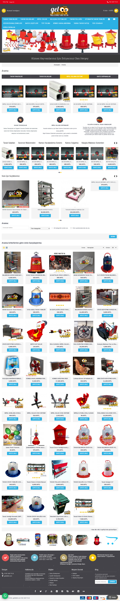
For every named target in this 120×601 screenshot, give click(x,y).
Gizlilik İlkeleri (53, 580)
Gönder (112, 581)
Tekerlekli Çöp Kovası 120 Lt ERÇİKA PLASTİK (60, 516)
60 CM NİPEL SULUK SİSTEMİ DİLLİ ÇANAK (83, 161)
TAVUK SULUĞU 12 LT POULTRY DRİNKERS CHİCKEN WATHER (84, 482)
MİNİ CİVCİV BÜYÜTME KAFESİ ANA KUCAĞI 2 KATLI (107, 378)
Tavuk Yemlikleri (16, 76)
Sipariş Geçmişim (77, 578)
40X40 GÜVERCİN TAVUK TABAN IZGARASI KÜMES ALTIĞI (84, 275)
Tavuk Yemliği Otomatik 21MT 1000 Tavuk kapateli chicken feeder (12, 516)
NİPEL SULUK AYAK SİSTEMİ (36, 413)
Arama (64, 65)
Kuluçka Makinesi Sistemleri (93, 143)
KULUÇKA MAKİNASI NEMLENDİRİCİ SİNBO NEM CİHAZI (12, 378)
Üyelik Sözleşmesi (54, 576)
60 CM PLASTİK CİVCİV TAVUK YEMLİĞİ (60, 309)
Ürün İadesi (75, 575)
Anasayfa (57, 65)
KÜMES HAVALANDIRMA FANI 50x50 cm (36, 378)
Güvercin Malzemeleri (26, 143)
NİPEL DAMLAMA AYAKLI (12, 413)
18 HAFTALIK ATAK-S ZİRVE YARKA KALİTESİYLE (60, 275)
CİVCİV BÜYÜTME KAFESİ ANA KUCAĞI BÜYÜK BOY (107, 309)
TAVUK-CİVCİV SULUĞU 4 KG (36, 516)
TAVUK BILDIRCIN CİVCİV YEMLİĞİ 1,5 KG (107, 447)
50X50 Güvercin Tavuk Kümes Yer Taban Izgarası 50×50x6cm (15, 209)
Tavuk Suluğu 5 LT (107, 482)
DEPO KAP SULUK (36, 344)
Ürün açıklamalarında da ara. (80, 228)
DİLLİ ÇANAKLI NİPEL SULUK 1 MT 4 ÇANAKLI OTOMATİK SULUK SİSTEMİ (60, 344)
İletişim (51, 583)
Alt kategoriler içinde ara (60, 228)
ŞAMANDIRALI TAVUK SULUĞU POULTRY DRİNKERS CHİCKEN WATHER (36, 447)
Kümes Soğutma (71, 143)
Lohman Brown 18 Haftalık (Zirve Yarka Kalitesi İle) (84, 378)
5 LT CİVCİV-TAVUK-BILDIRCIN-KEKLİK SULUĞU (107, 275)
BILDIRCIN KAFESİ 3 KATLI (83, 309)
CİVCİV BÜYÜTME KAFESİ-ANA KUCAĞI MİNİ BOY (12, 344)
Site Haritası (52, 585)
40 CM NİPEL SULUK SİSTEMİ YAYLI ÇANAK (107, 104)
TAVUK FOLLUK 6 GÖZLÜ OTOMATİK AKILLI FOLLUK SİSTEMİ (60, 482)
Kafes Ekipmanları (104, 76)
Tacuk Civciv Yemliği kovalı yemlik (60, 447)
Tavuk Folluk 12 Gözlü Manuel (36, 482)
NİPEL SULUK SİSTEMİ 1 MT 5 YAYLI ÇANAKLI (104, 182)
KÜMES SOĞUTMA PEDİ (60, 378)
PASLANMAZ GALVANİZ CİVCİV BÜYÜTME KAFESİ (107, 413)
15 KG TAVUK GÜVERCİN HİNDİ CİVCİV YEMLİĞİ (36, 275)
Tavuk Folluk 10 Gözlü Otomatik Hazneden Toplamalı (84, 516)
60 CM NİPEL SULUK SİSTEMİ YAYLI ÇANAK (97, 161)
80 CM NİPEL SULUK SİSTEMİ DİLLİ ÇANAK (112, 161)
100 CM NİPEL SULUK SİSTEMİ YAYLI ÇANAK (36, 104)
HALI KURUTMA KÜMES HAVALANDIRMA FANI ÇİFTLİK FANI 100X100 (84, 344)
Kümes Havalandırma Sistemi (50, 143)
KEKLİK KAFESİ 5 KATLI (45, 209)
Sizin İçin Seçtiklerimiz (11, 176)
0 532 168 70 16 (8, 573)
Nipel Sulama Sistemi (74, 76)
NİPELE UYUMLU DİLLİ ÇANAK (84, 413)
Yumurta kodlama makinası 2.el (75, 209)
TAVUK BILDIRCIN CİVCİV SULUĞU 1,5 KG (84, 447)
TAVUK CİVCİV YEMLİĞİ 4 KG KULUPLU (12, 482)
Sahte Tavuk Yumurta (12, 447)
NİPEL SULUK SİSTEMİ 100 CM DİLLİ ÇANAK (12, 104)
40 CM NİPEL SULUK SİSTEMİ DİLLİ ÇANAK (84, 104)
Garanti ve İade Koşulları (56, 578)
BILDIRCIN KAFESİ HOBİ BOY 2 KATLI (12, 275)
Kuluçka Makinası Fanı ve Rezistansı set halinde (107, 344)
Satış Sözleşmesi (54, 573)
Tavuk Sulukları (45, 76)
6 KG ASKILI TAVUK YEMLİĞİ (36, 309)
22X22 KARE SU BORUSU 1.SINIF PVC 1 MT (60, 104)
